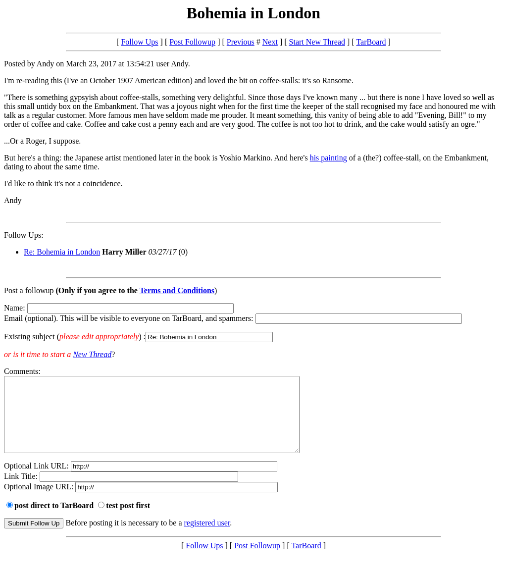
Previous (240, 42)
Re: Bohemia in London (62, 252)
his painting (328, 158)
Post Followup (192, 42)
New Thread (92, 354)
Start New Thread (317, 42)
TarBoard (371, 42)
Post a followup (28, 290)
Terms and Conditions (177, 290)
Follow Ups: (24, 235)
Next (270, 42)
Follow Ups (139, 42)
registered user (207, 537)
